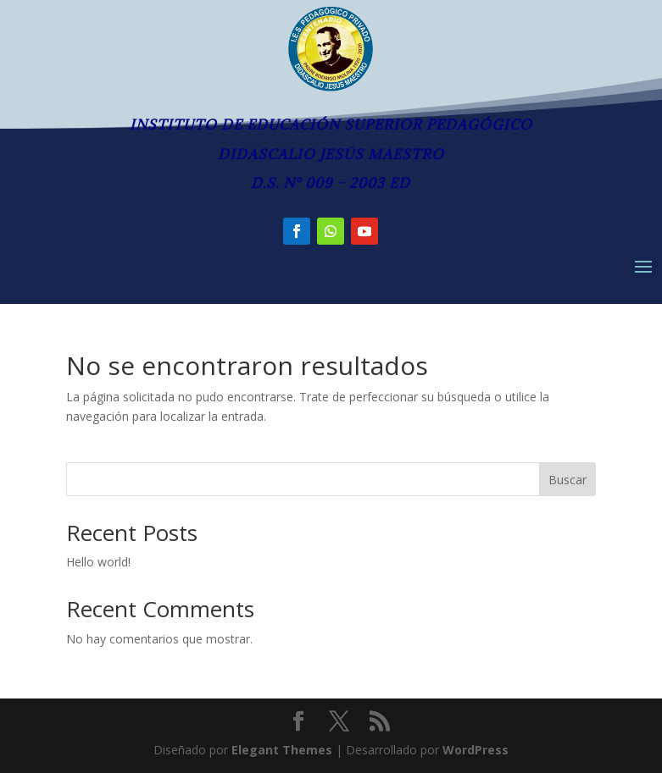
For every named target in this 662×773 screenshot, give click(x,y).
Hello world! (98, 562)
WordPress (475, 750)
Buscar (567, 480)
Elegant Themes (281, 750)
